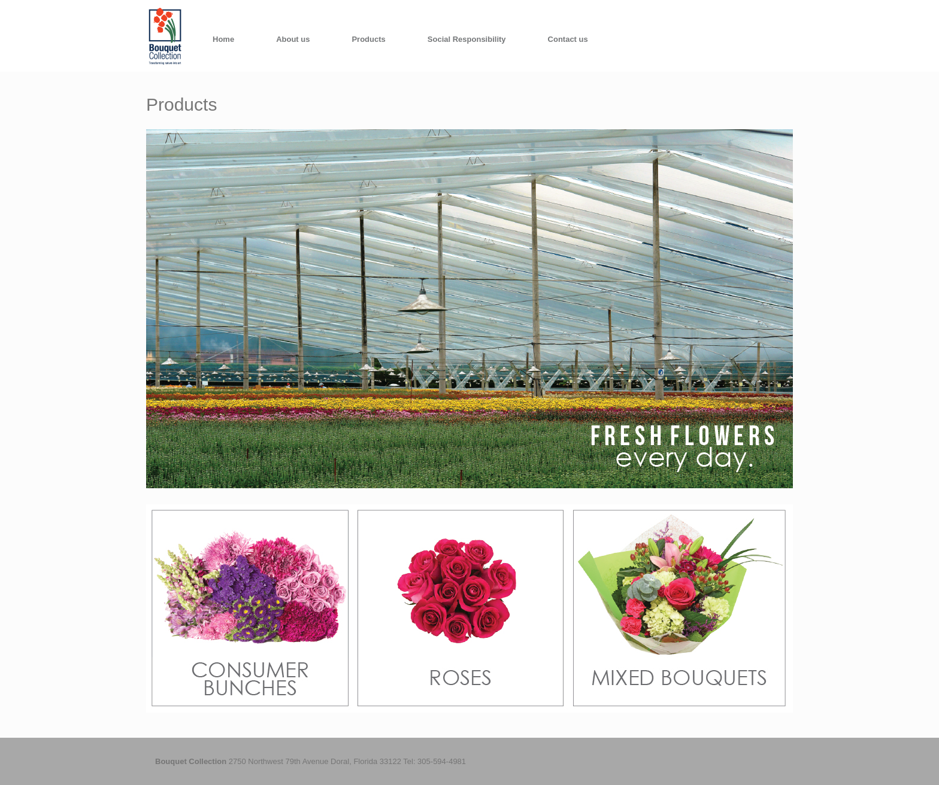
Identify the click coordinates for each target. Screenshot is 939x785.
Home (223, 39)
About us (293, 39)
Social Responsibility (467, 39)
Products (368, 39)
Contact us (568, 39)
